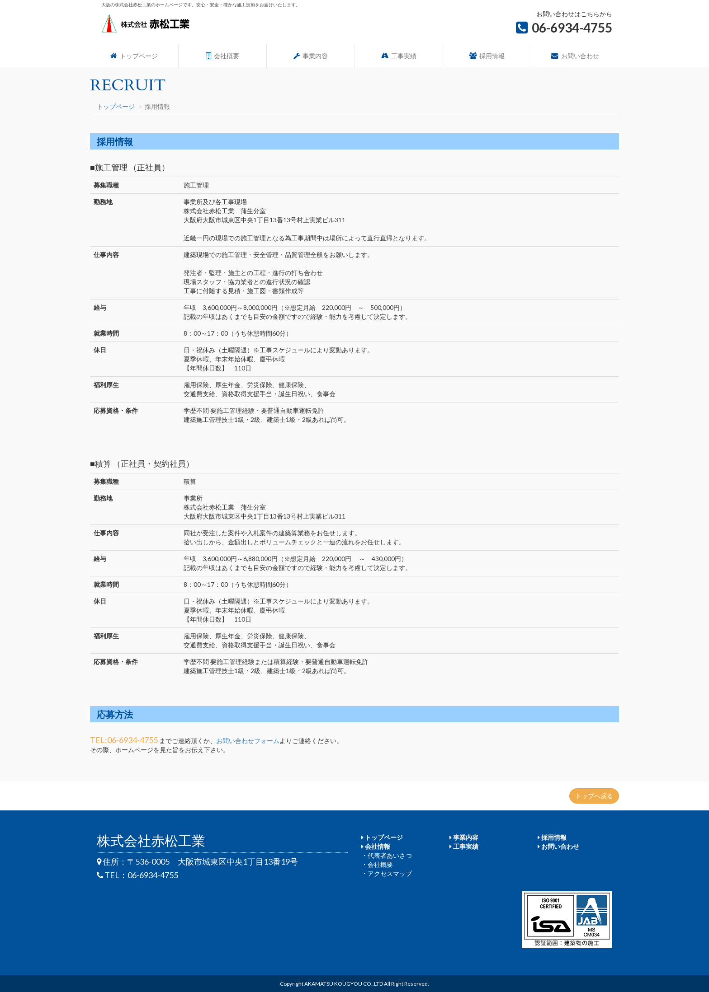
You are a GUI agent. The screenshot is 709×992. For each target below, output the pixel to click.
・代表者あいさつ (386, 855)
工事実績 (398, 56)
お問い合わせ (575, 56)
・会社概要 (377, 864)
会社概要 (222, 56)
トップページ (133, 56)
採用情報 (487, 56)
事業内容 (310, 56)
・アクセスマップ (386, 873)
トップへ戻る (594, 796)
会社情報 (375, 846)
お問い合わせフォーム (247, 740)
